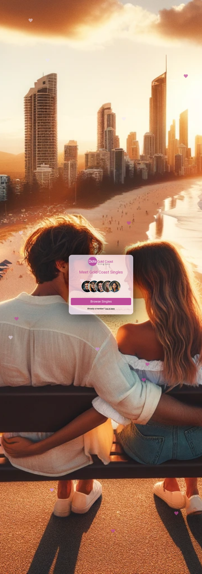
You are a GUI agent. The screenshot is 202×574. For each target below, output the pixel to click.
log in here (110, 308)
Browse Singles (101, 301)
